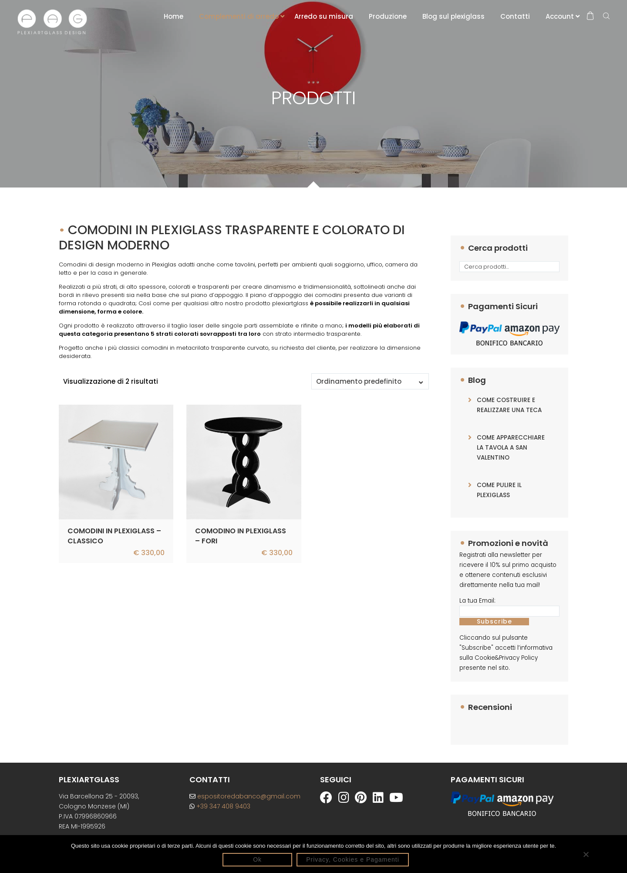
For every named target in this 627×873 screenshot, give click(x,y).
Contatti (515, 16)
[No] (585, 854)
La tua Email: (477, 601)
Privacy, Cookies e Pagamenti (352, 859)
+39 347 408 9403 (219, 806)
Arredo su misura (323, 16)
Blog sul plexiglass (453, 16)
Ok (257, 859)
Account (560, 16)
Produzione (388, 16)
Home (173, 16)
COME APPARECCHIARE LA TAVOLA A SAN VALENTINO (511, 447)
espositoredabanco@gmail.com (244, 796)
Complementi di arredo (239, 16)
